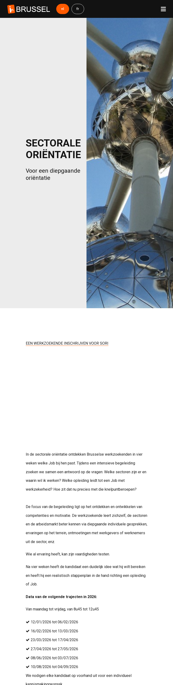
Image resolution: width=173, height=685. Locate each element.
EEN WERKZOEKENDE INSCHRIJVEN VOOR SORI (67, 343)
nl (62, 9)
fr (77, 9)
